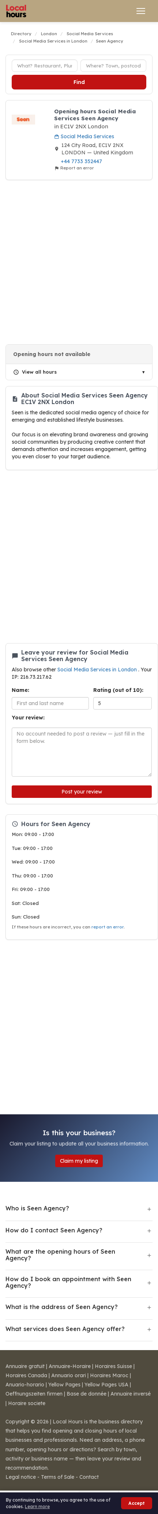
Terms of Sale (57, 1477)
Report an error (74, 168)
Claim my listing (79, 1161)
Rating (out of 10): (118, 690)
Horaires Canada (26, 1375)
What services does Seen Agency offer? (65, 1328)
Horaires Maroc (109, 1375)
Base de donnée (86, 1393)
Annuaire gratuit (25, 1366)
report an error (107, 927)
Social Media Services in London (97, 669)
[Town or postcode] (113, 65)
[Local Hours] (16, 11)
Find (79, 82)
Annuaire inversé (130, 1393)
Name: (20, 690)
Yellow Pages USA (106, 1384)
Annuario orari (68, 1375)
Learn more (37, 1506)
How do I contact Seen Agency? (53, 1230)
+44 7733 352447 (81, 161)
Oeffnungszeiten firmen (34, 1393)
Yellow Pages (64, 1384)
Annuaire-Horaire (70, 1366)
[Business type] (45, 65)
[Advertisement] (76, 262)
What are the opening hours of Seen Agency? (60, 1255)
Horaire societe (26, 1403)
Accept (136, 1503)
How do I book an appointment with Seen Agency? (68, 1282)
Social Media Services (84, 136)
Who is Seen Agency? (37, 1208)
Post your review (81, 791)
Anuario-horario (24, 1384)
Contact (89, 1477)
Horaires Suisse (113, 1366)
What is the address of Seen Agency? (61, 1306)
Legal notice (20, 1477)
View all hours (35, 372)
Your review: (28, 717)
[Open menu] (141, 11)
